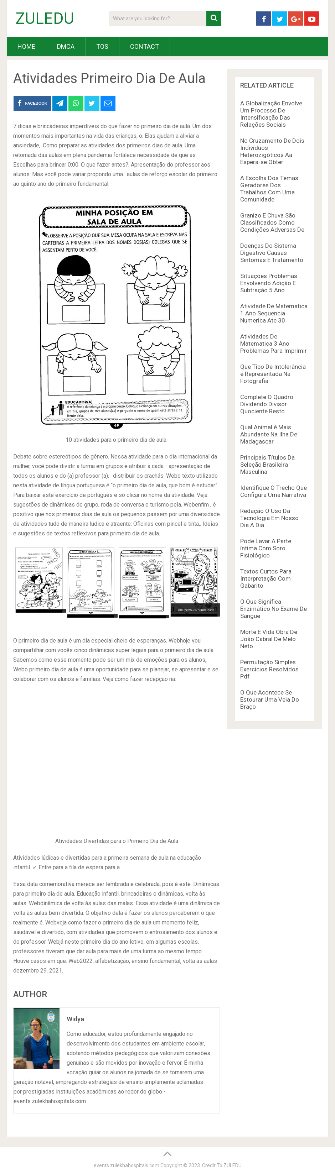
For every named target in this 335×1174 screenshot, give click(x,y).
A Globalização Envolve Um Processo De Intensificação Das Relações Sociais (271, 114)
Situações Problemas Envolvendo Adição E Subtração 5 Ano (268, 283)
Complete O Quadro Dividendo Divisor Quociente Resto (266, 404)
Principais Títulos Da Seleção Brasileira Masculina (267, 464)
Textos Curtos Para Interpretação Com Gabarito (266, 578)
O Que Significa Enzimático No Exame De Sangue (273, 608)
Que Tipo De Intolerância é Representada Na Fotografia (273, 373)
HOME (26, 46)
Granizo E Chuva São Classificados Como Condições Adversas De (272, 222)
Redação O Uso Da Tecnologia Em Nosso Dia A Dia (269, 518)
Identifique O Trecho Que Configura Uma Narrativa (273, 491)
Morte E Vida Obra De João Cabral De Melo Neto (268, 639)
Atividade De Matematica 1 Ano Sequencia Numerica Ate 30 (274, 313)
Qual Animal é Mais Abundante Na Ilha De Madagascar (268, 434)
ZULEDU (45, 18)
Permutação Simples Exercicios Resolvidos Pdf (269, 669)
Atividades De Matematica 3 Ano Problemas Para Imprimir (273, 343)
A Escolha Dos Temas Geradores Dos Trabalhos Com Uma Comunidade (269, 188)
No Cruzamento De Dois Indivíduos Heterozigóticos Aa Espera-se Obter (272, 151)
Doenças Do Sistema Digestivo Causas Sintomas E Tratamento (271, 252)
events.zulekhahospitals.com (126, 1165)
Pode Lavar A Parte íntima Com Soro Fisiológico (265, 548)
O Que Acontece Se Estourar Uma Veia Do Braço (269, 699)
